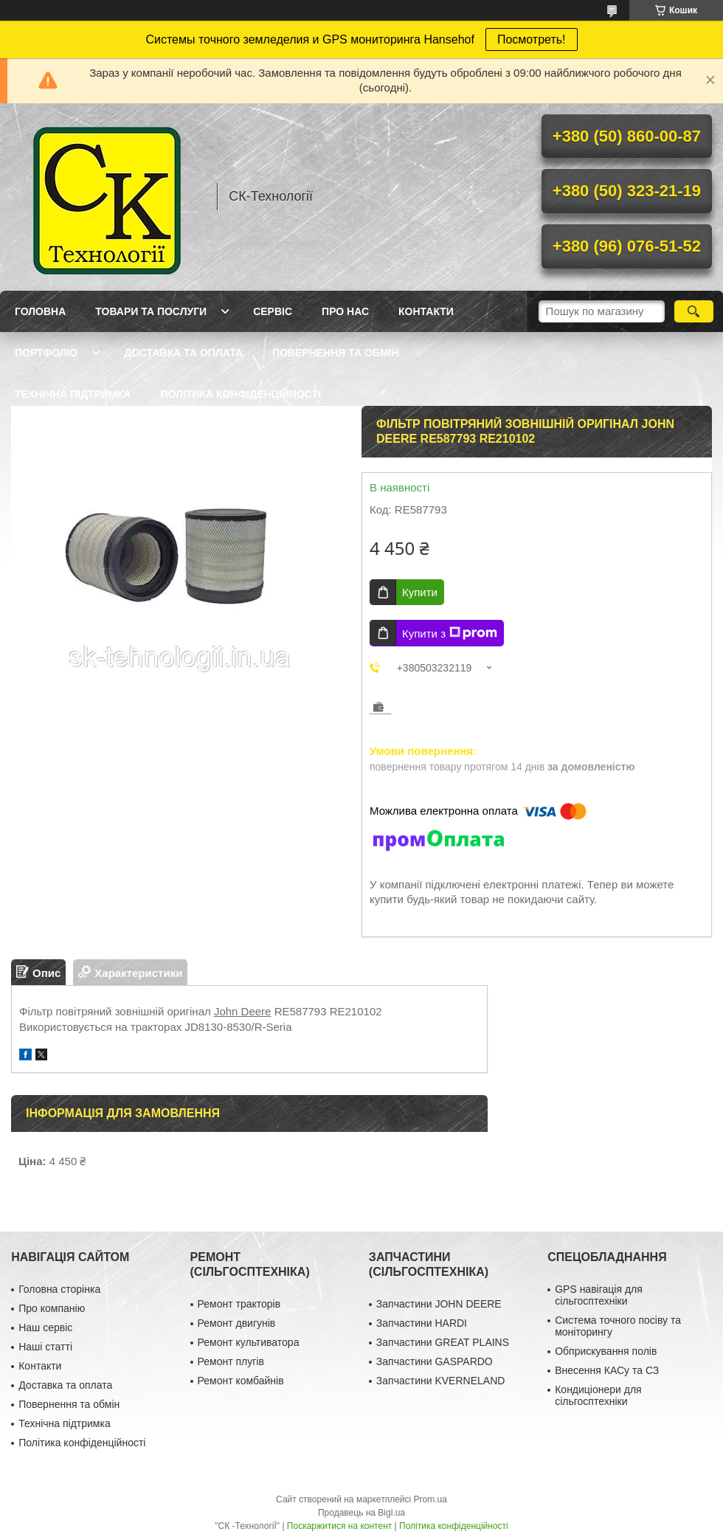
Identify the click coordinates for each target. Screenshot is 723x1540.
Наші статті (45, 1347)
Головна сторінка (59, 1289)
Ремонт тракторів (239, 1304)
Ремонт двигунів (237, 1323)
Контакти (426, 311)
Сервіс (272, 311)
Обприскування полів (606, 1351)
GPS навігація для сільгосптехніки (599, 1295)
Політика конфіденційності (240, 394)
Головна (40, 311)
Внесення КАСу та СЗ (607, 1370)
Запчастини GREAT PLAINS (442, 1342)
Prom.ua (430, 1499)
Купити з (449, 633)
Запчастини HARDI (421, 1323)
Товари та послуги (151, 311)
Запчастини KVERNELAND (440, 1381)
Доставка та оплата (183, 353)
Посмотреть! (531, 39)
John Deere (242, 1011)
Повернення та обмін (335, 353)
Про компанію (51, 1308)
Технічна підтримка (73, 394)
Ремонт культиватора (249, 1342)
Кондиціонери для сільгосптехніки (598, 1395)
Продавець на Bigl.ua (361, 1513)
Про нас (345, 311)
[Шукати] (693, 311)
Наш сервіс (45, 1327)
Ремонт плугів (231, 1361)
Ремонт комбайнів (241, 1381)
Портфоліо (46, 353)
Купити (419, 592)
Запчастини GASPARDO (434, 1361)
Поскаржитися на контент (339, 1526)
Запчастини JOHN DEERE (439, 1304)
